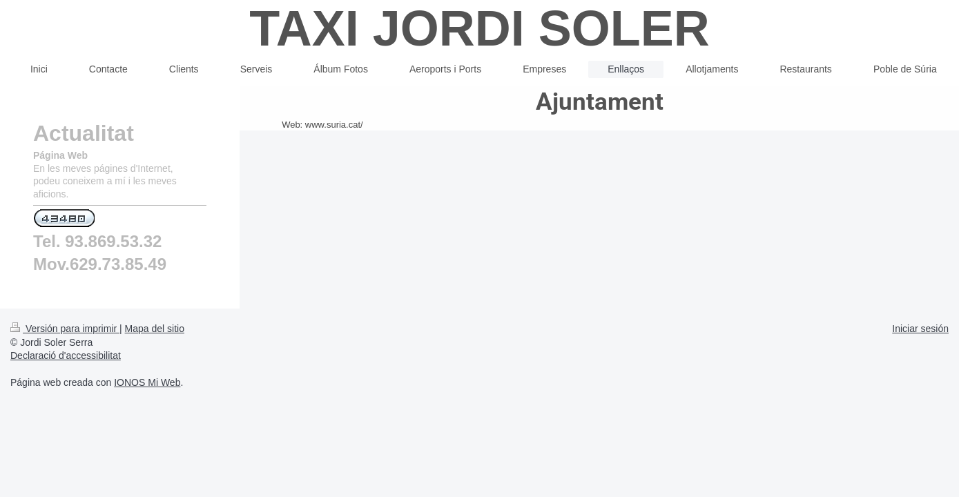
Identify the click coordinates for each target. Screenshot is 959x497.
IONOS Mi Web (147, 420)
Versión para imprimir (64, 366)
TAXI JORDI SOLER (479, 28)
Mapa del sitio (154, 366)
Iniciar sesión (920, 366)
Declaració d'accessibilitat (65, 393)
